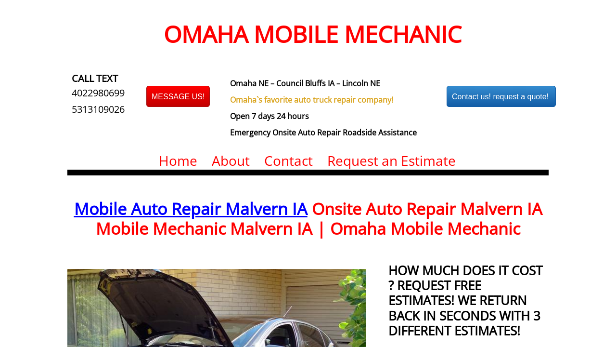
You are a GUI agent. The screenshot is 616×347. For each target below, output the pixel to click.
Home (178, 160)
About (231, 160)
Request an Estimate (391, 160)
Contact (288, 160)
